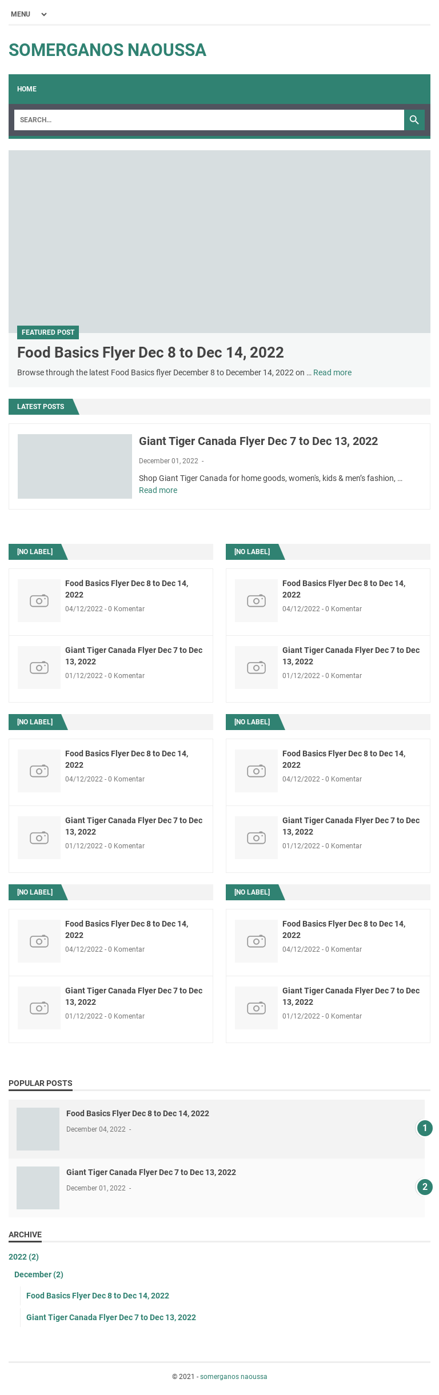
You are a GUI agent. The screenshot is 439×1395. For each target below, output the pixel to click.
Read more (332, 372)
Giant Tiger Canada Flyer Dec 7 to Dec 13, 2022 (258, 441)
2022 (24, 1256)
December (38, 1274)
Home (27, 89)
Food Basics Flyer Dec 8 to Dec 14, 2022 (150, 352)
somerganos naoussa (107, 50)
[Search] (209, 120)
